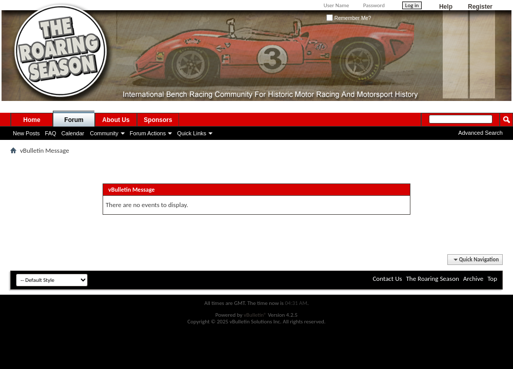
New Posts (26, 133)
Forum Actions (148, 133)
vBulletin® (255, 315)
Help (445, 6)
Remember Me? (348, 18)
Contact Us (387, 278)
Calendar (73, 133)
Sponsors (158, 120)
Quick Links (191, 133)
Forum (73, 120)
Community (104, 133)
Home (31, 120)
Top (492, 278)
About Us (115, 120)
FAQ (50, 133)
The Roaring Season (432, 278)
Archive (473, 278)
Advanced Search (480, 133)
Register (480, 6)
